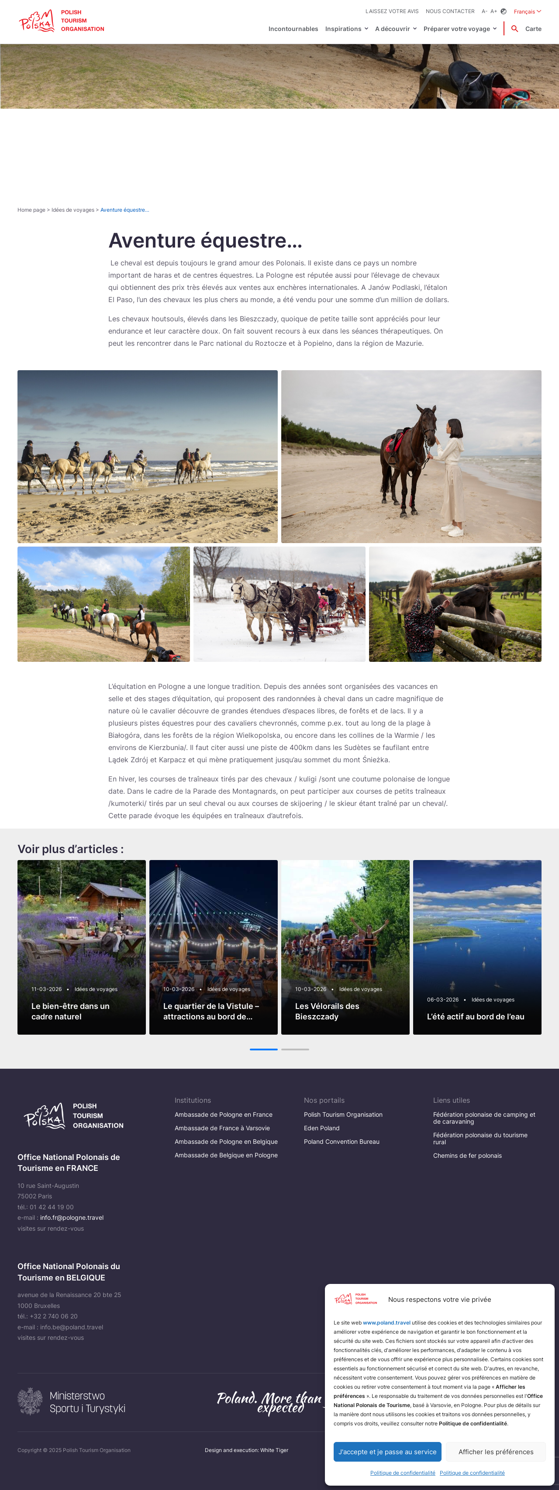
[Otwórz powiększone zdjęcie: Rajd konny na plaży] (147, 457)
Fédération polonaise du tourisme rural (480, 1138)
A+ (493, 11)
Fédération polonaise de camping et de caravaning (484, 1118)
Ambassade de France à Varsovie (222, 1128)
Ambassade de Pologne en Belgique (226, 1141)
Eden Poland (322, 1128)
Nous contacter (450, 11)
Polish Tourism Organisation (343, 1114)
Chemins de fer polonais (467, 1155)
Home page (31, 209)
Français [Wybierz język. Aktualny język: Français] (528, 11)
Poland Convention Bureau (342, 1141)
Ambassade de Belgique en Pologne (226, 1155)
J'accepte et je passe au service (387, 1452)
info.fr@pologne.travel (72, 1217)
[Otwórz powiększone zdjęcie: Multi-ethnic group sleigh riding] (279, 604)
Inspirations (343, 28)
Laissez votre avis (392, 11)
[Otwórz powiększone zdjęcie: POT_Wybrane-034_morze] (411, 457)
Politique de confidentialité (402, 1472)
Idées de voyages (73, 209)
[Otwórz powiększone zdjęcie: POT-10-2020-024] (455, 604)
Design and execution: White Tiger (246, 1450)
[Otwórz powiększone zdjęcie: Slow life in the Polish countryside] (103, 604)
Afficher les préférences (496, 1452)
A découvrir (392, 28)
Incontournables (293, 28)
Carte (533, 28)
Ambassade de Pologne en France (224, 1114)
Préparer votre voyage (457, 28)
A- (485, 11)
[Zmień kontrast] (503, 11)
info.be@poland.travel (71, 1327)
